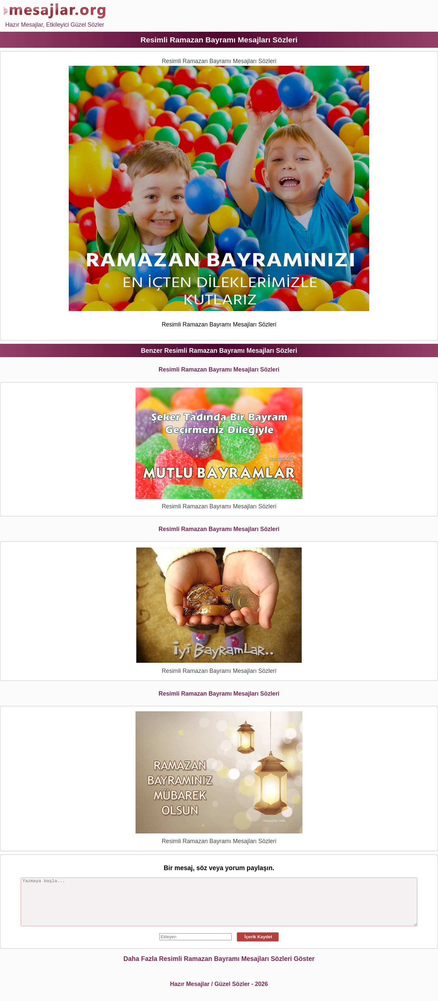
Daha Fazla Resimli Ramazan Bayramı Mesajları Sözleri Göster (219, 958)
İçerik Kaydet (257, 936)
